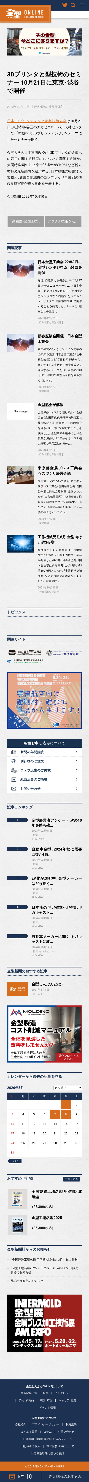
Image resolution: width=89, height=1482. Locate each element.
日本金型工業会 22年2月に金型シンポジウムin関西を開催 (60, 267)
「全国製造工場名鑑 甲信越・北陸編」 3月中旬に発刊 (44, 1259)
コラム (36, 993)
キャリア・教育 (67, 1400)
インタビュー (63, 1393)
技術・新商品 (26, 1400)
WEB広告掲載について (60, 1446)
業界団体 (55, 107)
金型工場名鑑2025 (47, 1218)
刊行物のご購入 (30, 1446)
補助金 (55, 591)
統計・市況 (46, 1400)
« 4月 (16, 1161)
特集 (46, 1393)
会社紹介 (20, 1424)
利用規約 (71, 1424)
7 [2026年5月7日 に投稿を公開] (55, 1114)
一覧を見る (71, 1178)
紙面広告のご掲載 (33, 779)
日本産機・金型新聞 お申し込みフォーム (47, 1439)
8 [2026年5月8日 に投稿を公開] (66, 1114)
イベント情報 (47, 1407)
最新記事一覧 (29, 1393)
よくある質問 (29, 1431)
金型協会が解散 (50, 405)
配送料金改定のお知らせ (27, 1281)
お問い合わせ (30, 788)
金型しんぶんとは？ (48, 984)
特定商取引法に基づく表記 (47, 1453)
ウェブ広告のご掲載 (35, 770)
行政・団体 (40, 107)
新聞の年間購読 (32, 752)
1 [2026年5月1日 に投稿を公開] (66, 1104)
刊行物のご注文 (32, 761)
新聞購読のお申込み (65, 1476)
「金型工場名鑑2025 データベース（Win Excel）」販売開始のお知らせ (44, 1270)
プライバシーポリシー (45, 1424)
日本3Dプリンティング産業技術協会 (37, 121)
